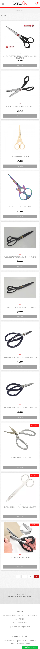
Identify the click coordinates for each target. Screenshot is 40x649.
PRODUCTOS (20, 10)
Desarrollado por (15, 641)
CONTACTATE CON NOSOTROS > (20, 597)
